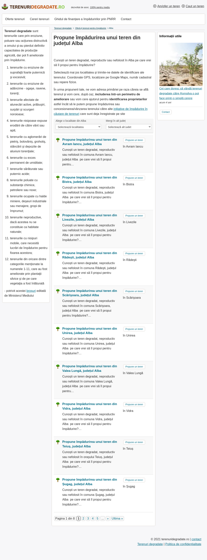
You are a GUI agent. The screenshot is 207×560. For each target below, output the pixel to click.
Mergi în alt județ (116, 120)
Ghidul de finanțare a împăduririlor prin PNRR (85, 19)
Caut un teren (195, 6)
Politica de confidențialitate (183, 544)
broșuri (31, 290)
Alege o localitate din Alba (71, 120)
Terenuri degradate (150, 544)
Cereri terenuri (39, 19)
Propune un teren (134, 140)
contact (196, 539)
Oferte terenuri (15, 19)
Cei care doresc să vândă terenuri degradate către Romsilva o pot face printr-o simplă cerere (180, 93)
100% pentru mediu (100, 7)
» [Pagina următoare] (108, 518)
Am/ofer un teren (168, 6)
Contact (126, 19)
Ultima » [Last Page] (117, 518)
